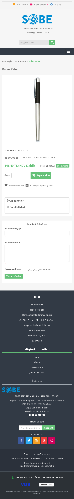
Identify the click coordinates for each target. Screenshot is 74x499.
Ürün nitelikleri (16, 207)
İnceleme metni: (13, 242)
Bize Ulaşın (37, 340)
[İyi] (36, 270)
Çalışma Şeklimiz (37, 372)
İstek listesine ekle (16, 185)
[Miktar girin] (18, 175)
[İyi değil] (31, 270)
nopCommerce (43, 454)
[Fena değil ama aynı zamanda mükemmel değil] (34, 270)
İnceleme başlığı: (13, 228)
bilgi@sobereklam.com (37, 407)
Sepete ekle (43, 175)
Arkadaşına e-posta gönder (41, 185)
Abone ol (48, 427)
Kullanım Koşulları (37, 335)
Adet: (7, 175)
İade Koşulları (37, 309)
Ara (37, 357)
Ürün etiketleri (15, 200)
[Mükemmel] (38, 270)
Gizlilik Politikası (37, 330)
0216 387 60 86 (28, 404)
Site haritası (37, 304)
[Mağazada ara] (34, 42)
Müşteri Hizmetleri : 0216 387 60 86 (37, 28)
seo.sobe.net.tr (46, 465)
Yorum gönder (13, 276)
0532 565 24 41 (45, 404)
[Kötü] (29, 270)
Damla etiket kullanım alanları (37, 314)
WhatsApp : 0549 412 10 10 (37, 32)
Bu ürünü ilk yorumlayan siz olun (39, 157)
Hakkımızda (37, 367)
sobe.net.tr (45, 463)
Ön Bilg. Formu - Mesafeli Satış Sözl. (37, 320)
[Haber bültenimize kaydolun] (30, 427)
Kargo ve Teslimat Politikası (37, 325)
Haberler (37, 362)
